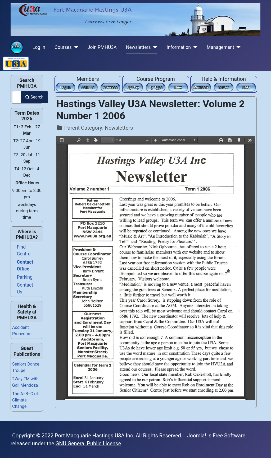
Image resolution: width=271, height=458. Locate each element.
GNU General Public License (88, 443)
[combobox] (16, 97)
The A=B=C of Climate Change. (25, 400)
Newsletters (138, 47)
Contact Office (25, 265)
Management (220, 47)
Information (179, 47)
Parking (25, 277)
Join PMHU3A (102, 47)
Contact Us (25, 288)
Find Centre (23, 250)
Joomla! (196, 435)
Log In (39, 47)
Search (34, 97)
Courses (63, 47)
